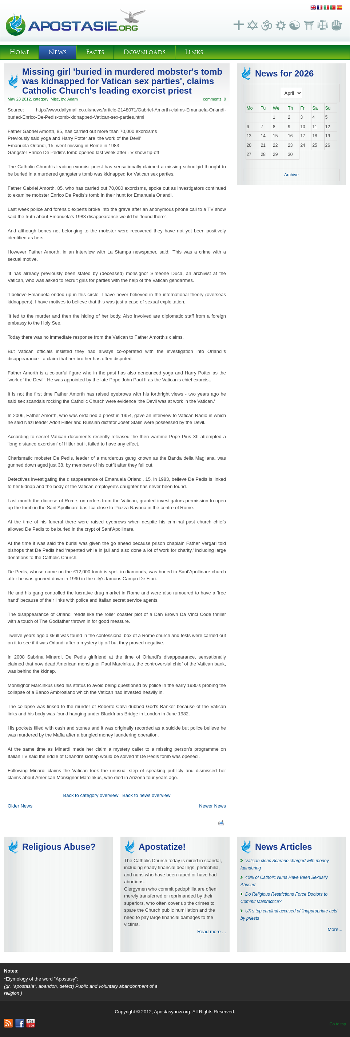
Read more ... (211, 931)
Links (194, 52)
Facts (95, 52)
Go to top (338, 1024)
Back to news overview (146, 795)
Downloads (144, 52)
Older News (20, 806)
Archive (291, 174)
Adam (72, 99)
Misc (55, 99)
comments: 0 (214, 99)
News (57, 52)
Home (19, 52)
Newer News (212, 806)
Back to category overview (91, 795)
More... (335, 929)
